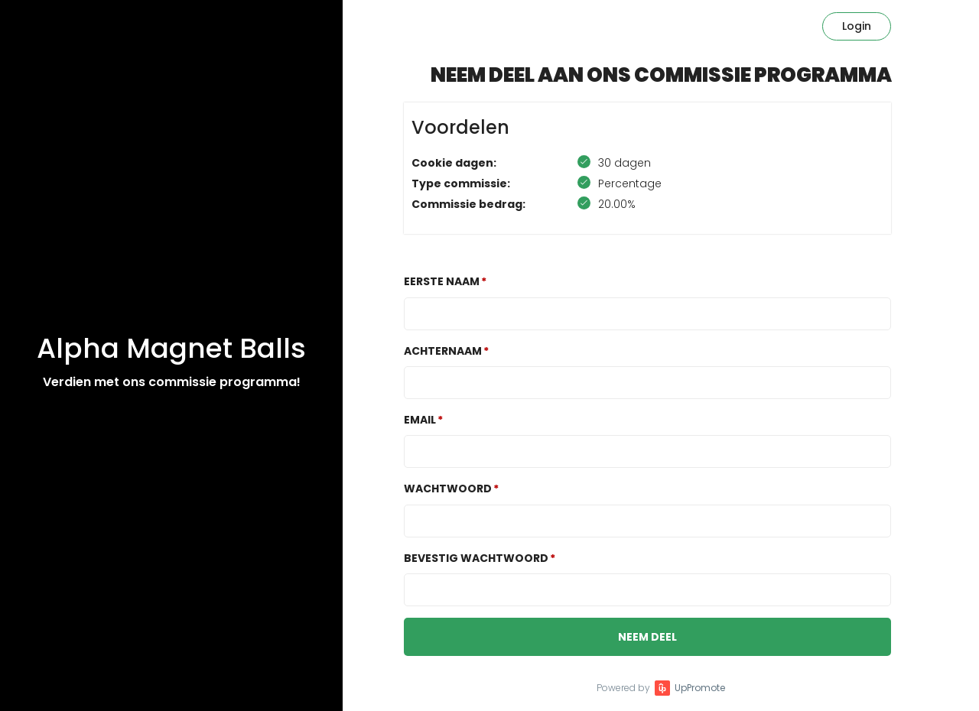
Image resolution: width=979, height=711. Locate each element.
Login (856, 26)
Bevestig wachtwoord (476, 558)
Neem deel (647, 636)
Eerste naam (442, 281)
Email (420, 419)
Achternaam (443, 351)
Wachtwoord (448, 488)
